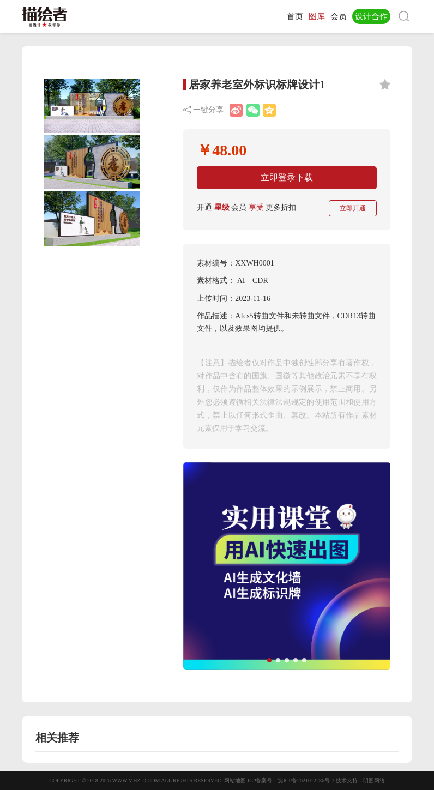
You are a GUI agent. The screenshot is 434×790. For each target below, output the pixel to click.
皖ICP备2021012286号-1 (306, 780)
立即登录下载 (287, 177)
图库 (317, 16)
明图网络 (374, 780)
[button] (269, 660)
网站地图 (235, 780)
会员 (338, 16)
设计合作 (371, 16)
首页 (295, 16)
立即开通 (353, 208)
